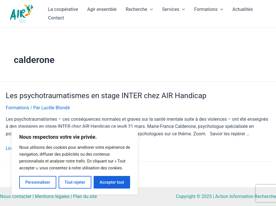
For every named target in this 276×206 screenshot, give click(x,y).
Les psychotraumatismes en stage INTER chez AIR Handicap (106, 95)
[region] (74, 161)
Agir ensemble (101, 9)
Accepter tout (112, 182)
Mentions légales (52, 196)
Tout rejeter (75, 182)
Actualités (242, 9)
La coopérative (63, 9)
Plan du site (85, 196)
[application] (150, 9)
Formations (208, 9)
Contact (56, 18)
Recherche (139, 9)
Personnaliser (37, 182)
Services (173, 9)
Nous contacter (15, 196)
